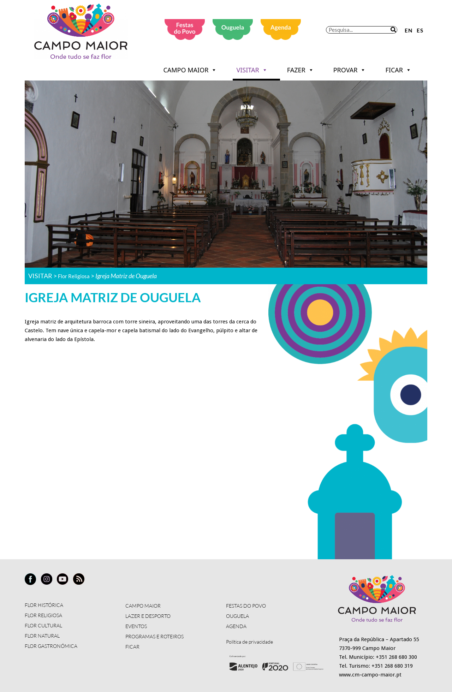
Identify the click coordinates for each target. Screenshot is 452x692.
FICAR (398, 69)
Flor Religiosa (77, 276)
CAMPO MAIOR (190, 69)
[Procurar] (393, 29)
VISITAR (251, 69)
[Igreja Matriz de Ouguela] (141, 410)
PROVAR (349, 69)
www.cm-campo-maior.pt (370, 675)
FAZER (300, 69)
